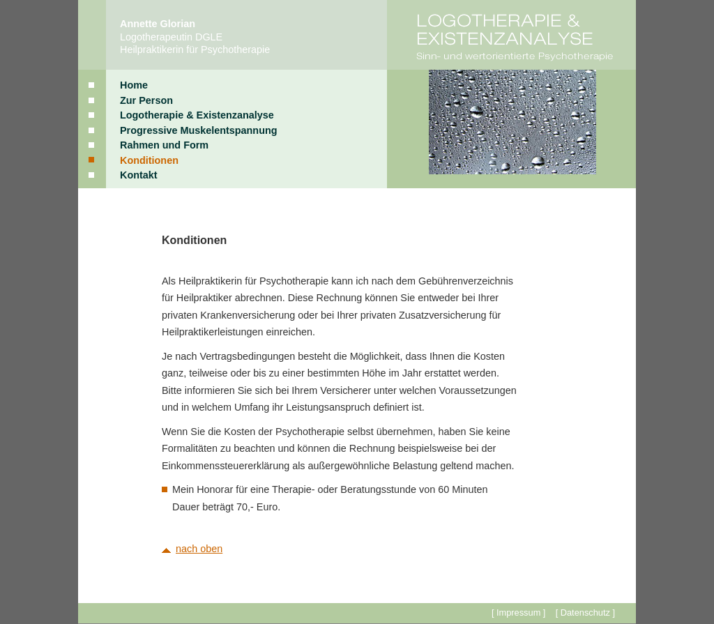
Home (134, 85)
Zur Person (146, 100)
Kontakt (139, 175)
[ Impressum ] (519, 612)
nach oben (199, 548)
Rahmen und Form (164, 145)
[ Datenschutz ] (585, 612)
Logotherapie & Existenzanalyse (197, 115)
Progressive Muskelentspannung (199, 130)
